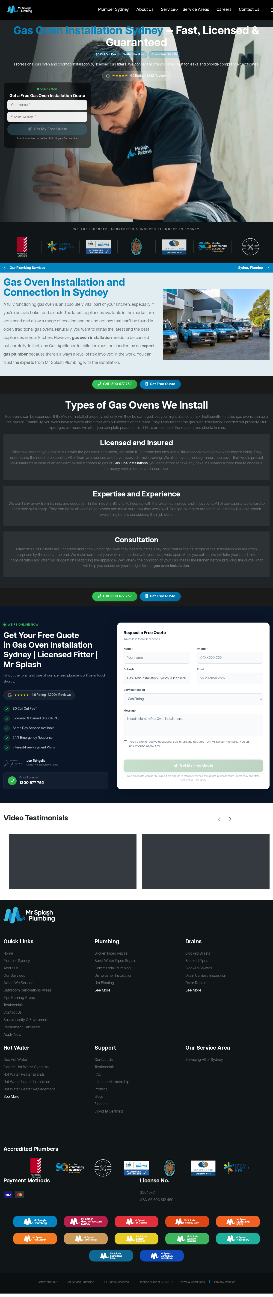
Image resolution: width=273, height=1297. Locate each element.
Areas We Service (18, 983)
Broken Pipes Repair (111, 953)
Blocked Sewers (198, 968)
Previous (219, 819)
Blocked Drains (197, 953)
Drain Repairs (196, 983)
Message (130, 711)
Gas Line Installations (130, 463)
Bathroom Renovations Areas (27, 990)
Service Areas (196, 9)
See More (102, 990)
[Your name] (47, 105)
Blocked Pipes (196, 961)
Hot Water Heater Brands (24, 1074)
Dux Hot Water (15, 1060)
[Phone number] (47, 117)
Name (129, 649)
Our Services (14, 975)
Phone (202, 649)
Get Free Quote (160, 384)
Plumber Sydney (113, 9)
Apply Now (12, 1034)
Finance (101, 1104)
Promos (101, 1089)
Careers (224, 9)
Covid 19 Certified (109, 1111)
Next (230, 819)
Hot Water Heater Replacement (29, 1089)
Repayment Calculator (21, 1027)
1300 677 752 (31, 783)
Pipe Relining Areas (19, 997)
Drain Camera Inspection (205, 975)
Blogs (99, 1096)
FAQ (98, 1074)
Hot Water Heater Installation (26, 1082)
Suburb (129, 669)
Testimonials (13, 1005)
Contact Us (249, 9)
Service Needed (134, 690)
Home (8, 953)
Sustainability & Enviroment (25, 1020)
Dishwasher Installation (113, 975)
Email (200, 669)
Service (168, 9)
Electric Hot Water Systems (26, 1067)
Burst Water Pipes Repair (115, 961)
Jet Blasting (104, 983)
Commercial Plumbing (113, 968)
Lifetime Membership (112, 1082)
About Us (145, 9)
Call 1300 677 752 (115, 384)
